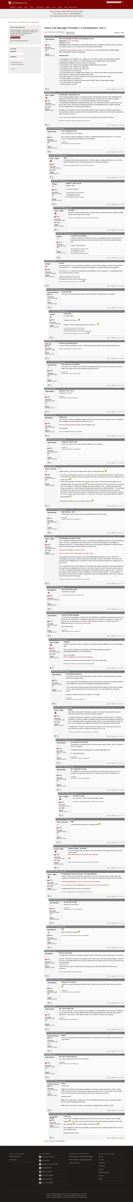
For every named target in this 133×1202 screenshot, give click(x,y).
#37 (123, 1080)
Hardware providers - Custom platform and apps (81, 1156)
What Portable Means (104, 1172)
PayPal (65, 1197)
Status (100, 1179)
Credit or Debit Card (57, 1197)
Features (19, 7)
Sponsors (101, 1169)
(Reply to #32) (61, 979)
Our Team (101, 1159)
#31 (123, 926)
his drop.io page (86, 623)
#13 (123, 388)
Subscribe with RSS (45, 1168)
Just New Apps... (13, 1159)
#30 (123, 899)
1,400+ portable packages (60, 13)
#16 (123, 466)
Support (48, 7)
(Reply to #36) (61, 1081)
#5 (123, 180)
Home (9, 22)
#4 (123, 155)
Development (39, 7)
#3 (123, 128)
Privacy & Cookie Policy (58, 1194)
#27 (123, 818)
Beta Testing (34, 22)
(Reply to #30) (61, 926)
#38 (123, 1113)
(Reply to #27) (69, 846)
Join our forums (44, 1160)
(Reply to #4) (66, 181)
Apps (25, 7)
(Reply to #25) (73, 793)
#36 (123, 1054)
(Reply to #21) (65, 671)
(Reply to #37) (63, 1114)
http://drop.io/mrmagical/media (68, 425)
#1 (123, 36)
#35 (123, 1032)
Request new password (17, 64)
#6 (123, 207)
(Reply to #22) (68, 707)
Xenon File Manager (73, 41)
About (53, 7)
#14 (123, 415)
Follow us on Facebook (46, 1175)
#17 (123, 509)
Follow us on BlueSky (45, 1172)
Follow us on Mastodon (46, 1183)
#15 (123, 439)
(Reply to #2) (61, 128)
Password (13, 56)
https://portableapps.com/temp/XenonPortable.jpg (78, 657)
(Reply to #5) (68, 208)
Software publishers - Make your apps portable (80, 1159)
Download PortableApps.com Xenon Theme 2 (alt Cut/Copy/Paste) (80, 881)
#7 (123, 233)
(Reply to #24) (70, 766)
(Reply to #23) (70, 739)
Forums (32, 7)
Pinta (55, 11)
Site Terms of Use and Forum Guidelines (76, 1194)
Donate (60, 7)
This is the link (63, 964)
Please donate (72, 16)
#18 (123, 536)
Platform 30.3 (70, 11)
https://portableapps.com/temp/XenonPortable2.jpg (83, 854)
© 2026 (48, 1194)
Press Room (102, 1163)
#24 (123, 739)
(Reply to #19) (61, 612)
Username (13, 51)
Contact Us (101, 1175)
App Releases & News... (15, 1156)
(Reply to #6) (70, 233)
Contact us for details (74, 1163)
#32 (123, 950)
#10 (123, 311)
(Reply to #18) (61, 587)
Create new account (16, 62)
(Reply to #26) (70, 819)
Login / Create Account (70, 7)
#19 (123, 586)
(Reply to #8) (61, 289)
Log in (46, 32)
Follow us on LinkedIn (46, 1179)
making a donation (30, 30)
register (52, 32)
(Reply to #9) (64, 311)
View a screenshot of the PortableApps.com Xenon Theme (76, 553)
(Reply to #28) (62, 871)
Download (12, 7)
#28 (123, 845)
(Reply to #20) (63, 639)
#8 (123, 261)
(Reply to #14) (61, 439)
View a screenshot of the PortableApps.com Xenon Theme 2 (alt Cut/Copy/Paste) (85, 885)
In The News (102, 1166)
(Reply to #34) (62, 1033)
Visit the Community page (46, 1157)
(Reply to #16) (61, 509)
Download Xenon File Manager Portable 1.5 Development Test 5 (78, 50)
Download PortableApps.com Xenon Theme (72, 550)
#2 (123, 92)
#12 (123, 361)
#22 (123, 671)
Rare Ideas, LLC (58, 1195)
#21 (123, 639)
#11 (123, 341)
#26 (123, 793)
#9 (123, 289)
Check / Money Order (73, 1197)
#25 (123, 766)
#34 (123, 1006)
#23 (123, 707)
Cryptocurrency (83, 1197)
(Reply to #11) (61, 362)
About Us (101, 1156)
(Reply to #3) (63, 155)
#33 (123, 979)
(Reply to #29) (63, 900)
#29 (123, 871)
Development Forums (24, 22)
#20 (123, 612)
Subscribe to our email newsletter (48, 1164)
